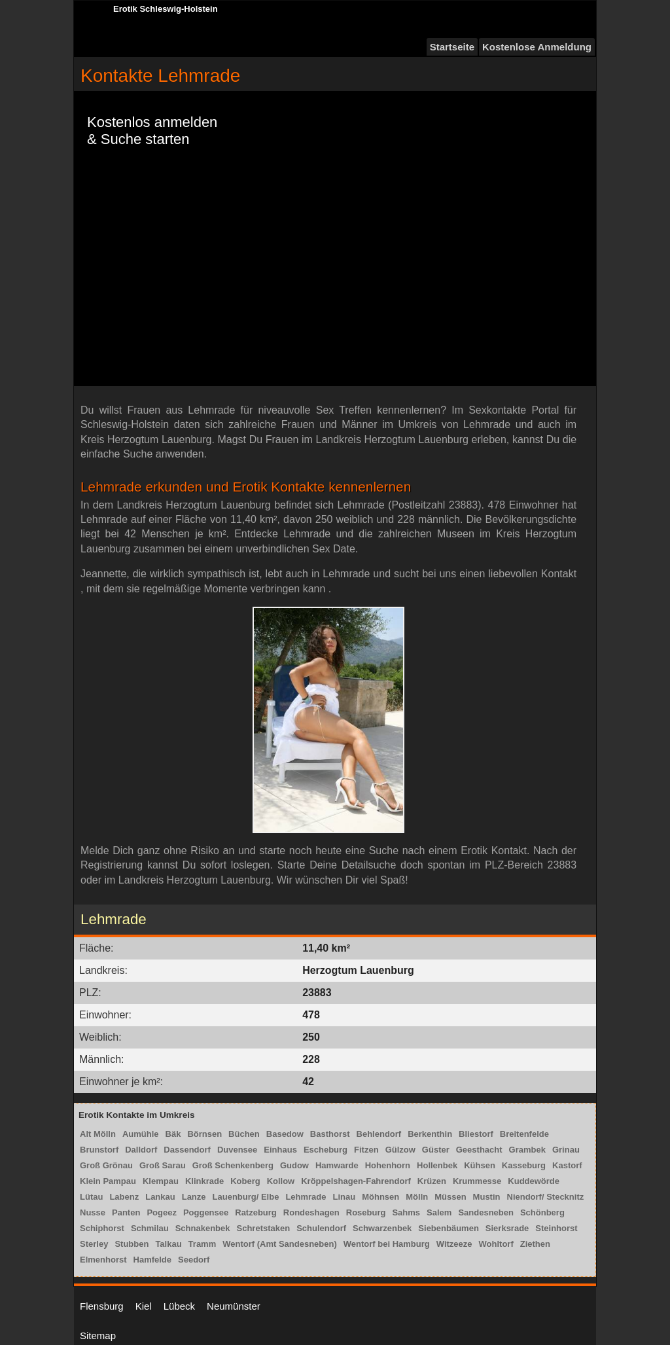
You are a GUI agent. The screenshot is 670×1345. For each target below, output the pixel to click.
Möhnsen (380, 1197)
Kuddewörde (533, 1181)
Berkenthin (430, 1134)
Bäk (173, 1134)
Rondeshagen (311, 1212)
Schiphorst (102, 1228)
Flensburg (102, 1306)
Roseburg (366, 1212)
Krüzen (431, 1181)
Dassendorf (187, 1150)
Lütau (91, 1197)
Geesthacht (479, 1150)
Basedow (285, 1134)
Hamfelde (152, 1259)
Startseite (452, 46)
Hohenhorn (387, 1165)
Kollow (281, 1181)
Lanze (194, 1197)
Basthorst (330, 1134)
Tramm (202, 1244)
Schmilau (150, 1228)
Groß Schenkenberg (232, 1165)
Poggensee (205, 1212)
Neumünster (233, 1306)
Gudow (294, 1165)
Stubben (132, 1244)
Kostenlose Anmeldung (536, 46)
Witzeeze (454, 1244)
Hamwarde (337, 1165)
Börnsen (204, 1134)
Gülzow (400, 1150)
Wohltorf (496, 1244)
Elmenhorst (103, 1259)
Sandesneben (486, 1212)
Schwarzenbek (382, 1228)
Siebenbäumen (448, 1228)
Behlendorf (379, 1134)
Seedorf (193, 1259)
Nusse (92, 1212)
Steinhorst (556, 1228)
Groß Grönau (106, 1165)
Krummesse (477, 1181)
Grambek (527, 1150)
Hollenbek (437, 1165)
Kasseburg (524, 1165)
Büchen (244, 1134)
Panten (126, 1212)
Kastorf (567, 1165)
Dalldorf (141, 1150)
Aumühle (140, 1134)
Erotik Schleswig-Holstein (165, 9)
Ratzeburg (256, 1212)
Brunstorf (99, 1150)
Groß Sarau (162, 1165)
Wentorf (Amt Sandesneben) (279, 1244)
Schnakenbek (202, 1228)
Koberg (245, 1181)
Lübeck (179, 1306)
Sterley (94, 1244)
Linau (344, 1197)
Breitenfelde (524, 1134)
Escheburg (325, 1150)
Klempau (161, 1181)
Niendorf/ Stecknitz (545, 1197)
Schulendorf (321, 1228)
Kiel (143, 1306)
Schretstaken (264, 1228)
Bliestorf (476, 1134)
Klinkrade (204, 1181)
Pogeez (162, 1212)
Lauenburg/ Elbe (246, 1197)
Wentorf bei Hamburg (387, 1244)
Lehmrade (305, 1197)
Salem (439, 1212)
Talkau (168, 1244)
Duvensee (237, 1150)
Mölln (417, 1197)
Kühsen (479, 1165)
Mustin (487, 1197)
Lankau (160, 1197)
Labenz (124, 1197)
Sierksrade (507, 1228)
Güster (436, 1150)
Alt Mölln (98, 1134)
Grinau (566, 1150)
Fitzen (366, 1150)
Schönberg (542, 1212)
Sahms (406, 1212)
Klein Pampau (108, 1181)
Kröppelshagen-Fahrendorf (356, 1181)
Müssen (450, 1197)
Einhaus (280, 1150)
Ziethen (535, 1244)
